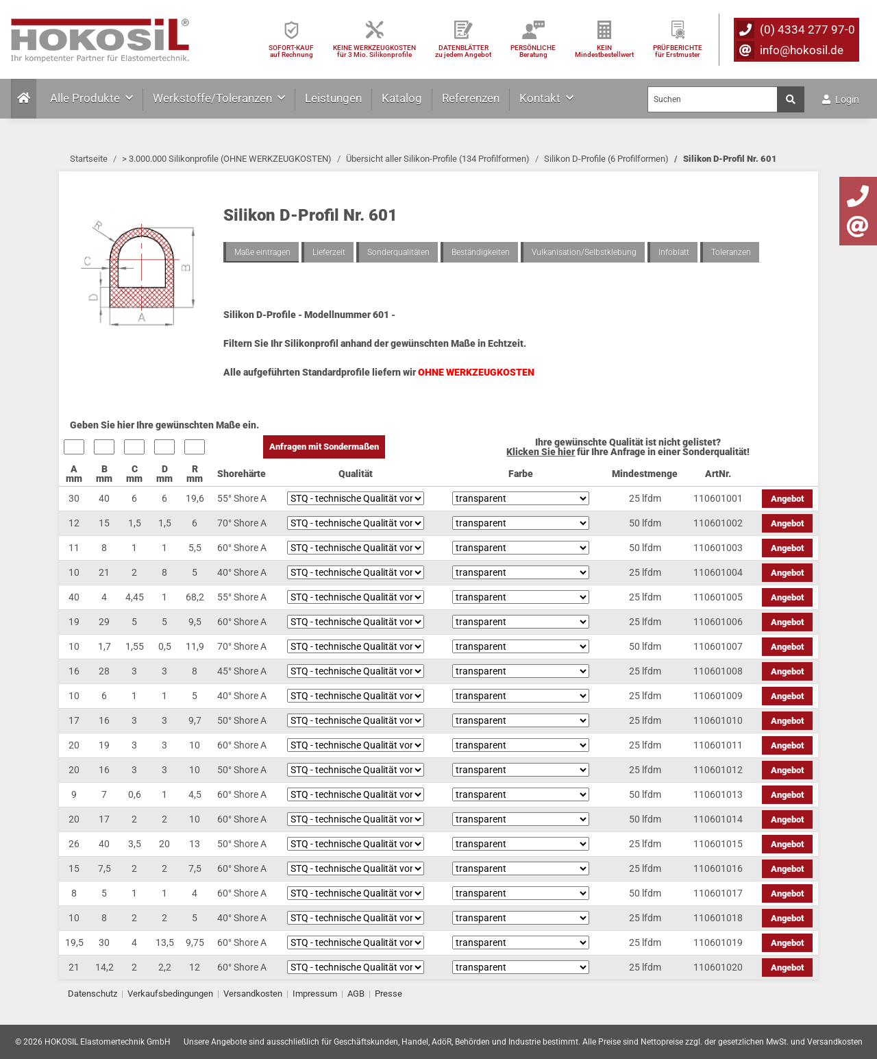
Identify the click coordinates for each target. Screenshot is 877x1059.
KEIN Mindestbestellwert (604, 51)
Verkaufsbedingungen (170, 993)
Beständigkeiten (481, 252)
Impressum (315, 993)
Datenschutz (92, 993)
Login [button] (840, 99)
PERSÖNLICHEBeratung (533, 51)
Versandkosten (252, 993)
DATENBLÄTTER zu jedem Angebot (463, 51)
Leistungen (333, 98)
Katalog (402, 98)
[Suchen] (712, 99)
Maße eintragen (262, 252)
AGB (356, 993)
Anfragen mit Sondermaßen (324, 446)
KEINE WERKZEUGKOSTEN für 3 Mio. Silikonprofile (374, 51)
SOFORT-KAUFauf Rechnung (291, 51)
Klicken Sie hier (540, 451)
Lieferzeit (328, 252)
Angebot (787, 499)
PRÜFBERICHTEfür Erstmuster (677, 51)
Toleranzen (731, 252)
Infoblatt (673, 252)
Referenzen (470, 98)
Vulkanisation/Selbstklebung (584, 252)
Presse (388, 993)
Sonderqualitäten (398, 252)
